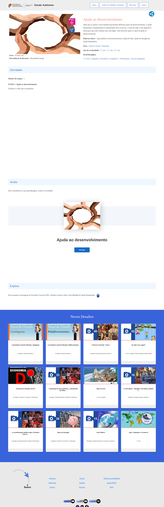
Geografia (94, 59)
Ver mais (150, 456)
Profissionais (124, 59)
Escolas (82, 478)
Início (94, 5)
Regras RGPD (111, 483)
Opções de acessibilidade (112, 478)
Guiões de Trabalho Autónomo (113, 5)
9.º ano (102, 50)
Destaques (52, 478)
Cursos (143, 5)
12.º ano (117, 50)
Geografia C (113, 59)
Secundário (104, 59)
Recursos (132, 5)
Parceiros (82, 487)
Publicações (52, 483)
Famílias (82, 483)
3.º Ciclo (86, 59)
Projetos (52, 487)
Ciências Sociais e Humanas (99, 46)
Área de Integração (138, 59)
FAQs (111, 487)
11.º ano (110, 50)
